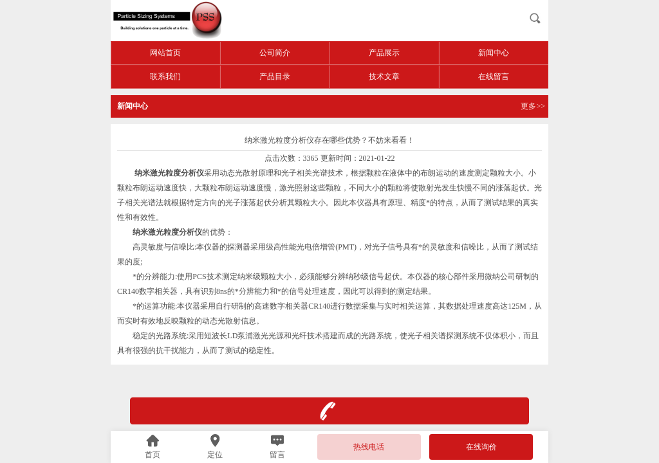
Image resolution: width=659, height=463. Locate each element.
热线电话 (368, 446)
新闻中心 (493, 52)
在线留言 (493, 76)
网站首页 (165, 52)
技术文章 (384, 76)
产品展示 (384, 52)
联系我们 (165, 76)
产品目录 (274, 76)
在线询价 (481, 446)
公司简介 (274, 52)
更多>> (533, 106)
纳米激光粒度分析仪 (167, 232)
